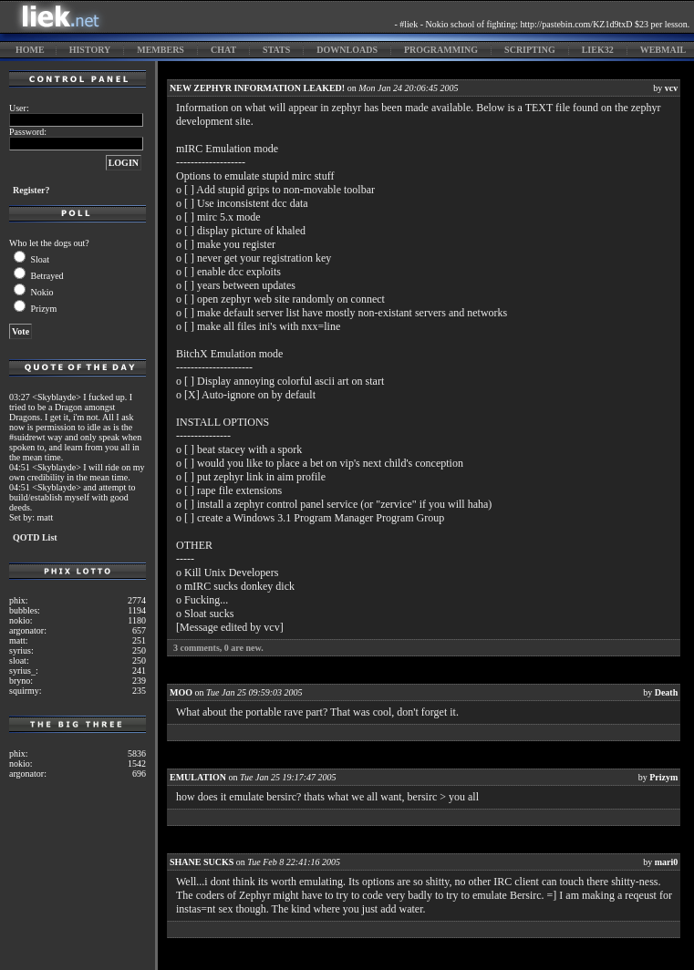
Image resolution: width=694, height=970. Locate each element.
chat (223, 50)
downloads (347, 50)
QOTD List (35, 537)
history (90, 50)
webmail (663, 50)
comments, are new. (218, 648)
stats (276, 50)
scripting (529, 50)
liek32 (598, 50)
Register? (31, 190)
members (160, 50)
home (30, 50)
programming (441, 50)
